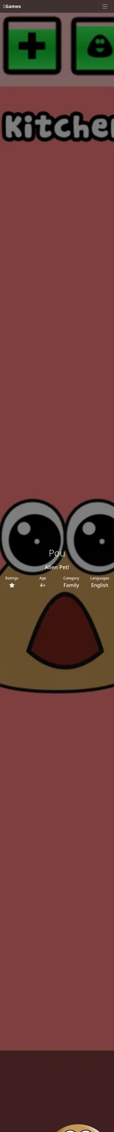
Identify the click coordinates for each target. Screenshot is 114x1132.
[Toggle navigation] (104, 6)
